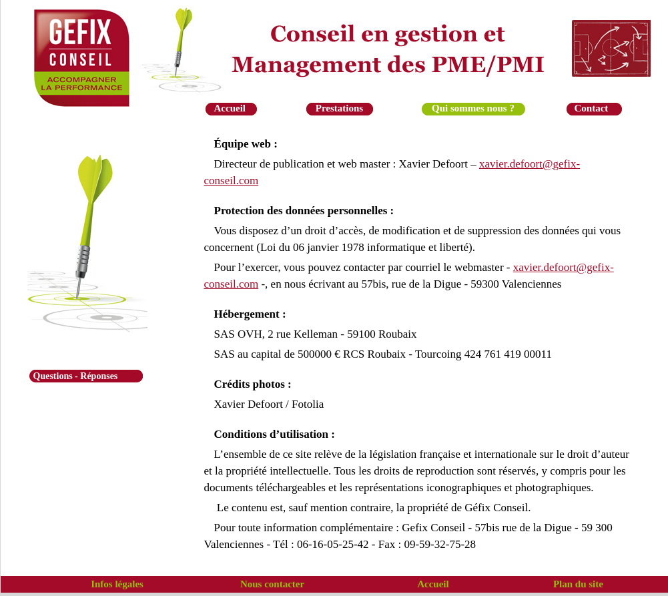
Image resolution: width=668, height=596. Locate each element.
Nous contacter (272, 584)
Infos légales (117, 584)
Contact (592, 108)
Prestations (339, 108)
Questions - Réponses (75, 376)
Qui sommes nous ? (473, 108)
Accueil (230, 108)
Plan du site (578, 584)
